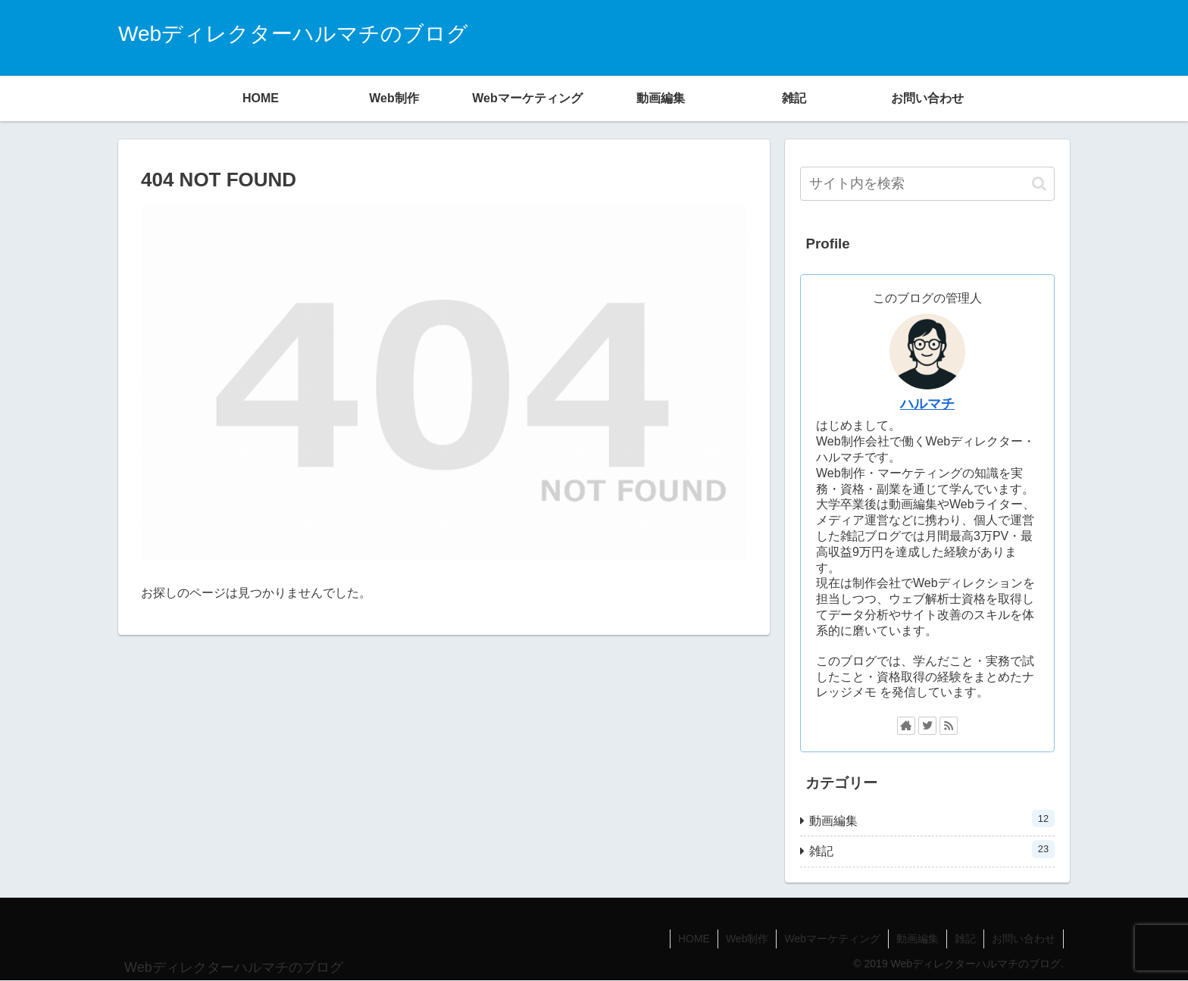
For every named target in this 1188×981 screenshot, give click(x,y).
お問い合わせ (1023, 939)
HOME (694, 939)
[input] (927, 184)
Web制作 (747, 939)
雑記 (932, 849)
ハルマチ (927, 403)
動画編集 (932, 818)
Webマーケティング (832, 939)
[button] (1039, 183)
